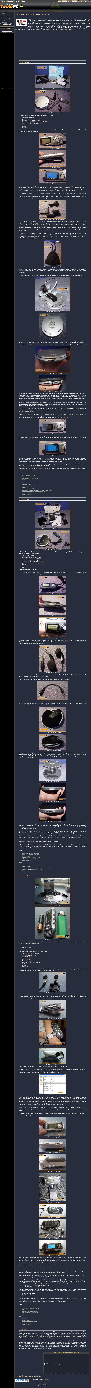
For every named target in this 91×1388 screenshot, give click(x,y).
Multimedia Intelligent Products (27, 28)
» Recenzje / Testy (5, 18)
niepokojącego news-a (76, 19)
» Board (3, 20)
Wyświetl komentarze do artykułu (54, 1363)
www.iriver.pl (77, 269)
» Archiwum (4, 15)
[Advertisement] (7, 60)
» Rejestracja (4, 22)
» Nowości (3, 13)
